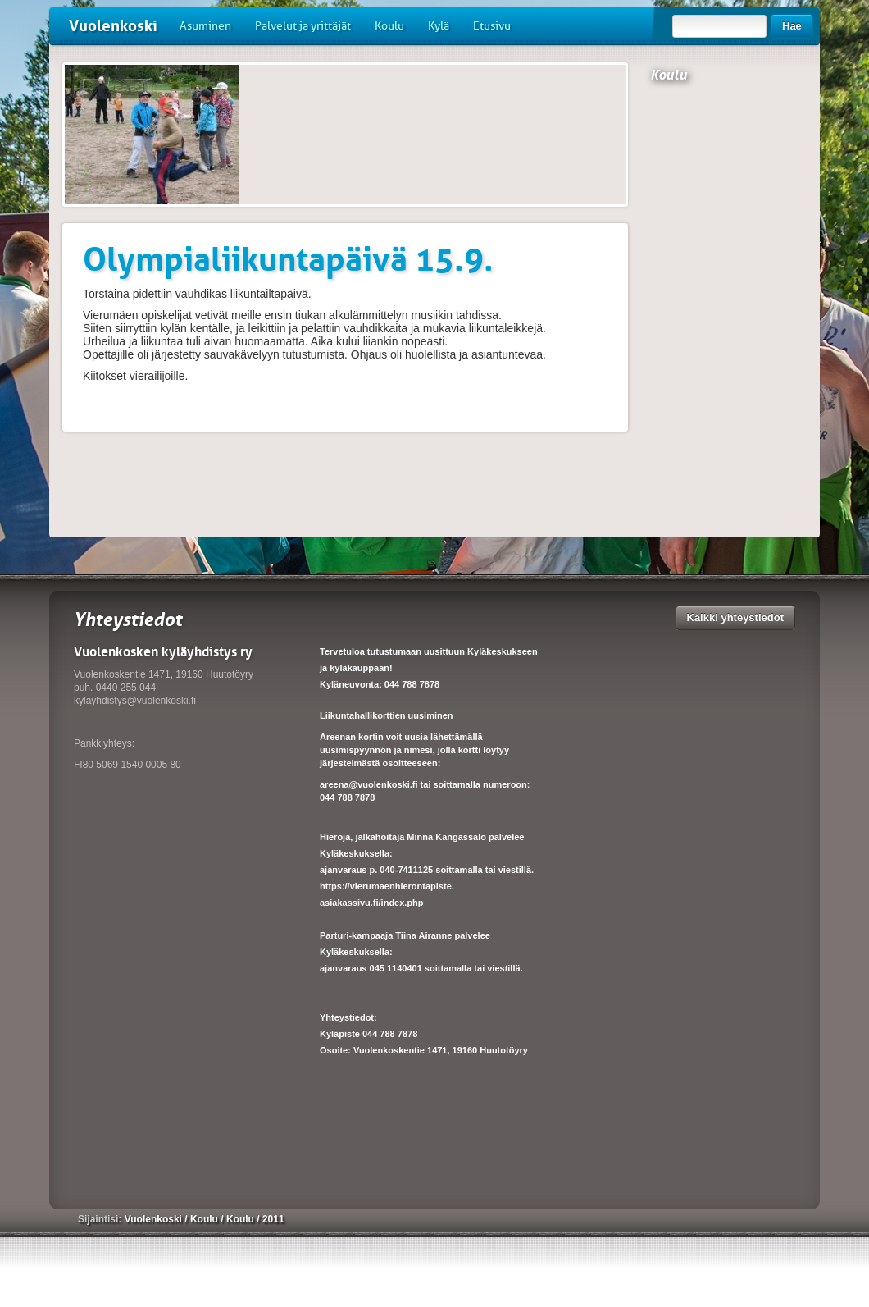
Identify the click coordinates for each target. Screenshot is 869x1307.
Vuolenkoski (113, 25)
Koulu (389, 26)
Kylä (438, 26)
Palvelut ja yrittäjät (303, 26)
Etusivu (492, 26)
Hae (792, 26)
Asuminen (205, 26)
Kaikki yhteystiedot (736, 617)
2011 (273, 1219)
